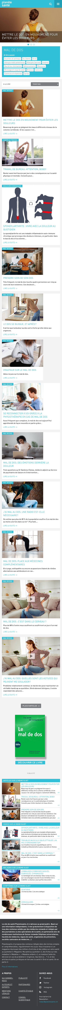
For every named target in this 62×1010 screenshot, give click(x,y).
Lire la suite (10, 133)
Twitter (44, 982)
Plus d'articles (30, 706)
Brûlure (30, 70)
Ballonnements (29, 66)
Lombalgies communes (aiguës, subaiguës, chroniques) (35, 872)
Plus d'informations (10, 966)
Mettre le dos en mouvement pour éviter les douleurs (30, 121)
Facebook (45, 978)
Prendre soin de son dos (18, 277)
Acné (34, 59)
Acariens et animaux (12, 59)
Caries (26, 73)
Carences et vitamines (13, 73)
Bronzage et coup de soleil (14, 70)
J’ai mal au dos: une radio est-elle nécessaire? (24, 513)
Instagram (45, 987)
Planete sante (6, 4)
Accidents (27, 59)
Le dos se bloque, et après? (19, 324)
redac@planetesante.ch (48, 1002)
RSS (43, 992)
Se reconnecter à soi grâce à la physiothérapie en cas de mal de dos (25, 415)
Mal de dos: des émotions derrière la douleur (26, 464)
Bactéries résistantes (12, 66)
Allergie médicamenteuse (14, 62)
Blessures (41, 66)
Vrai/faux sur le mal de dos (19, 369)
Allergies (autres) (33, 62)
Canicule (38, 70)
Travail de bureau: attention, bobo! (24, 169)
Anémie (45, 62)
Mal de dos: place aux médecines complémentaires (23, 563)
